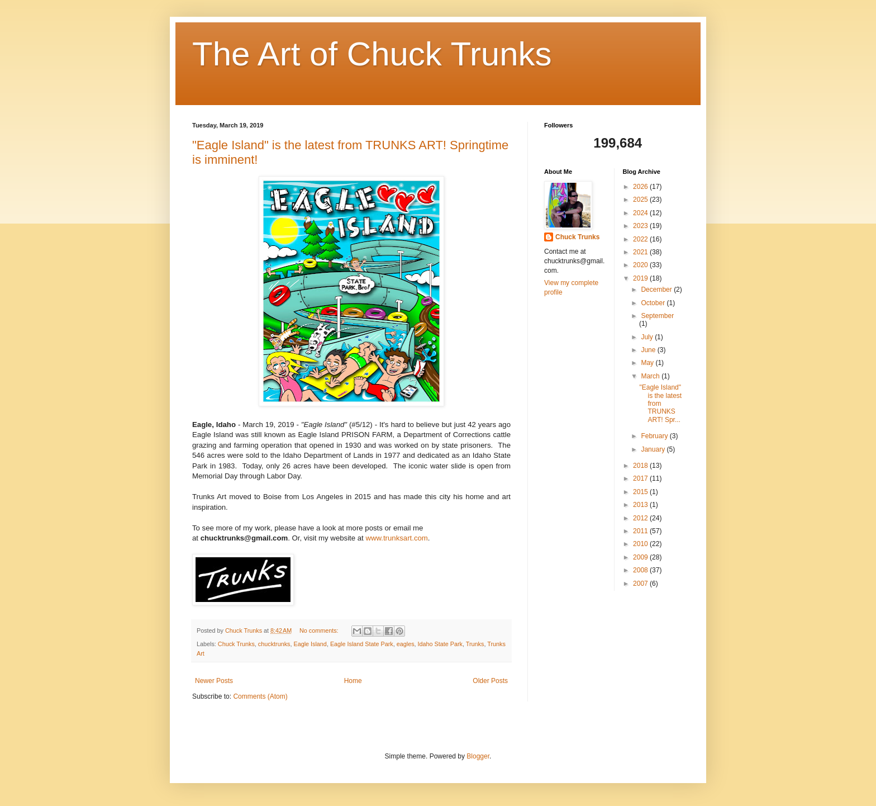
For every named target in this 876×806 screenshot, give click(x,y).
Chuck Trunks (236, 644)
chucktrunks (274, 644)
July (648, 337)
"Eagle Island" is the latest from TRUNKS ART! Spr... (660, 403)
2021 (641, 252)
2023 (641, 226)
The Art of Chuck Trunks (372, 54)
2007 (641, 583)
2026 (641, 187)
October (653, 303)
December (657, 289)
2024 (641, 213)
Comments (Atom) (260, 696)
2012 (641, 518)
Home (353, 681)
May (648, 363)
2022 (641, 239)
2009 (641, 557)
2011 (641, 531)
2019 (641, 278)
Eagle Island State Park (361, 644)
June (649, 350)
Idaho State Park (440, 644)
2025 (641, 199)
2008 (641, 570)
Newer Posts (214, 681)
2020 (641, 265)
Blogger (477, 756)
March (651, 376)
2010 (641, 544)
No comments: (319, 630)
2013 (641, 505)
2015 (641, 492)
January (653, 449)
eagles (406, 644)
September (657, 316)
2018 (641, 466)
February (655, 436)
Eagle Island (309, 644)
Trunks (475, 644)
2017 (641, 478)
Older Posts (490, 681)
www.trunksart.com (396, 538)
